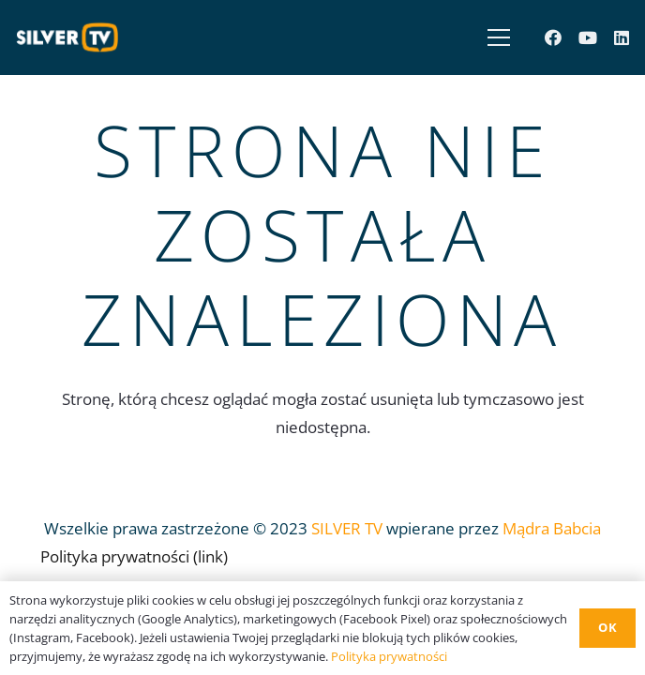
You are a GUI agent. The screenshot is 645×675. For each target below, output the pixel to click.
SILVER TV (346, 528)
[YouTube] (587, 37)
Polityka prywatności (389, 656)
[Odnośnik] (72, 37)
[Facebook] (553, 37)
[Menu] (495, 37)
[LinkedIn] (621, 37)
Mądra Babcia (551, 528)
